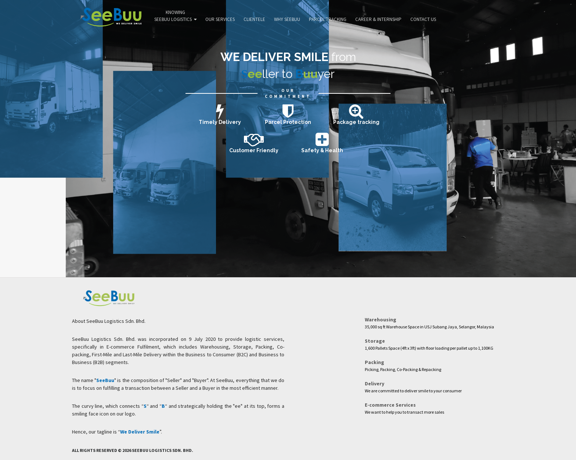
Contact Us (423, 19)
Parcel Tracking (327, 19)
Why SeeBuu (287, 19)
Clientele (254, 19)
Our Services (220, 19)
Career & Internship (378, 19)
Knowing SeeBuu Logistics (175, 16)
